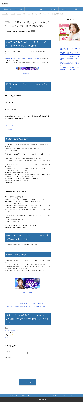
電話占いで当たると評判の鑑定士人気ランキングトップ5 (33, 303)
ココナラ (53, 9)
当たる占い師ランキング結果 (13, 58)
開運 (75, 9)
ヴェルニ (64, 9)
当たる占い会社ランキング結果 (31, 58)
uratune (6, 3)
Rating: (6, 357)
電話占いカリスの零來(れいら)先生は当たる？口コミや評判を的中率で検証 (26, 306)
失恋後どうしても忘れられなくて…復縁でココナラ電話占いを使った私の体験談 (69, 58)
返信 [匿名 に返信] (6, 337)
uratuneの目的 (18, 9)
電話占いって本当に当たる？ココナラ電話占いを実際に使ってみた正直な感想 (69, 64)
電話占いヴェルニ (27, 73)
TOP (5, 14)
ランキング (30, 9)
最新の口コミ (7, 9)
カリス (41, 9)
